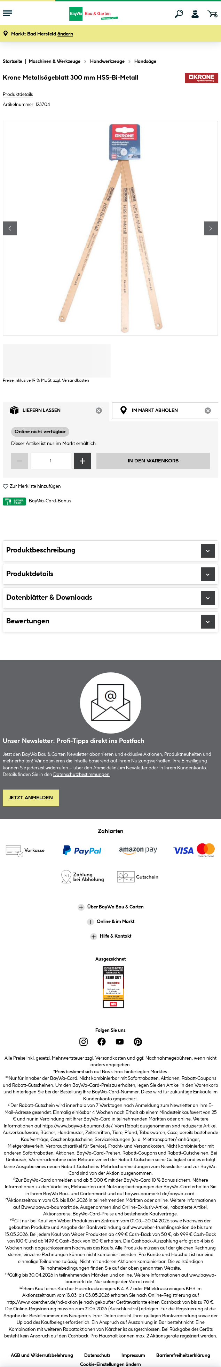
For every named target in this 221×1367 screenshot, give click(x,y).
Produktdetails (18, 94)
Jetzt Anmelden (31, 797)
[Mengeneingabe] (51, 461)
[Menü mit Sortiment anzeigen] (8, 14)
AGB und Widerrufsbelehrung (42, 1354)
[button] (42, 34)
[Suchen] (178, 13)
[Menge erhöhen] (82, 461)
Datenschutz (97, 1354)
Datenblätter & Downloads (110, 598)
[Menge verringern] (19, 461)
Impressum (133, 1354)
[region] (110, 228)
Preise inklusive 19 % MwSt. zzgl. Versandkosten (46, 380)
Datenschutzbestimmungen (81, 775)
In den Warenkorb (153, 461)
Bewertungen (110, 622)
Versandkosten (110, 1058)
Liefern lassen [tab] (59, 412)
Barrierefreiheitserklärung (183, 1354)
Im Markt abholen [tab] (169, 412)
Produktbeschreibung (110, 551)
